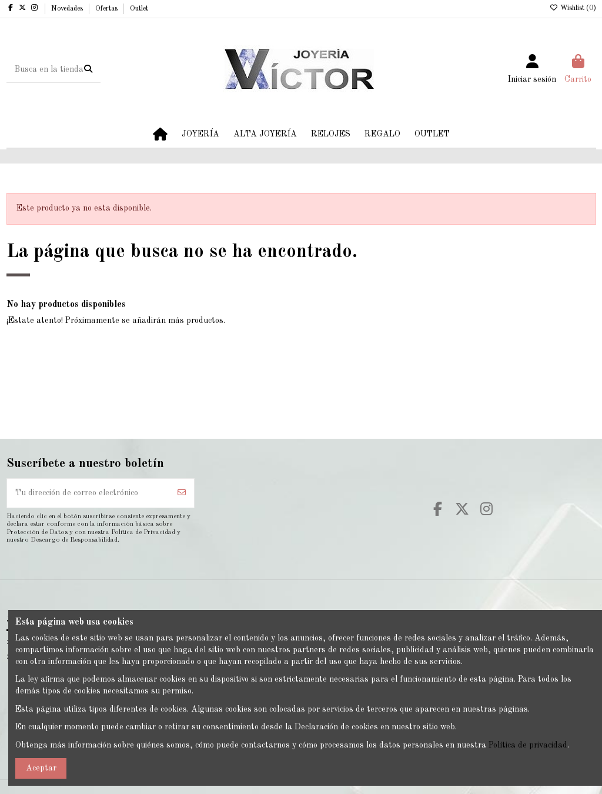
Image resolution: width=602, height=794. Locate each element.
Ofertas (107, 8)
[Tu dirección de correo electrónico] (88, 493)
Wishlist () (573, 8)
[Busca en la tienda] (88, 69)
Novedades (68, 8)
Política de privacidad (528, 745)
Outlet (139, 8)
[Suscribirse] (181, 493)
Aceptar (41, 768)
